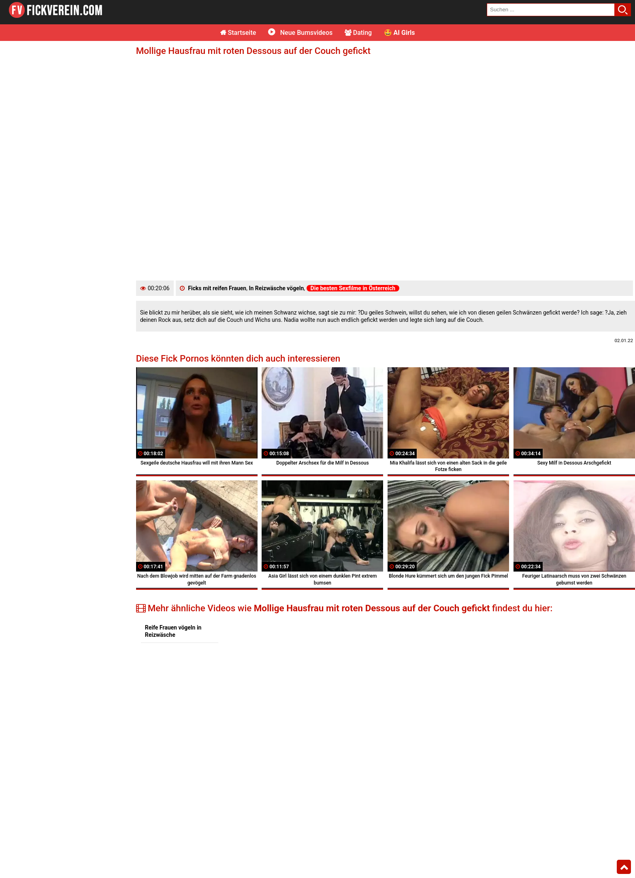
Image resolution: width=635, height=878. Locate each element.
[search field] (551, 9)
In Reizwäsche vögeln (276, 288)
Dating (358, 32)
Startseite (238, 32)
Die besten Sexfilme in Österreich (353, 288)
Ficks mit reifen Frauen (217, 288)
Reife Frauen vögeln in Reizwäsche (173, 631)
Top (624, 867)
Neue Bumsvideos (300, 32)
